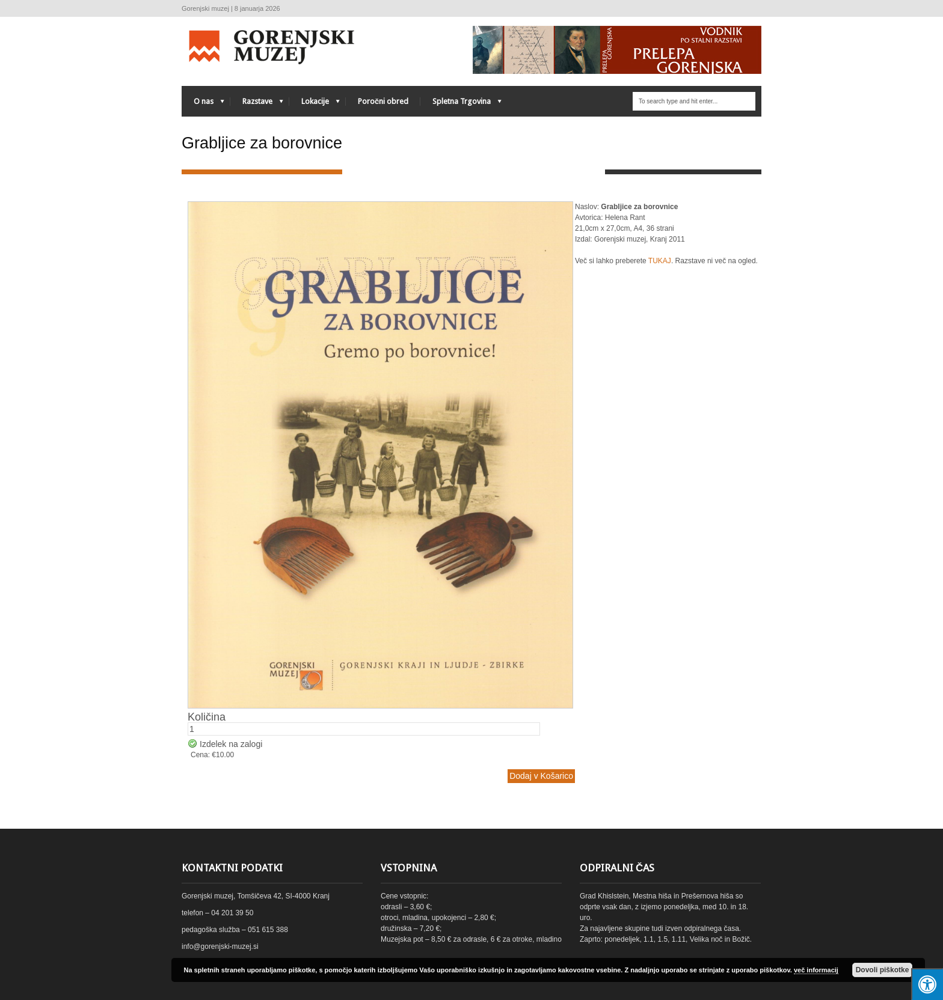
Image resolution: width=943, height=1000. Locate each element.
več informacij (816, 970)
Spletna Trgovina (461, 104)
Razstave (256, 104)
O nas (203, 104)
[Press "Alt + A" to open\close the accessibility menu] (927, 984)
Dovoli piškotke (882, 970)
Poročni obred (383, 101)
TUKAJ (659, 261)
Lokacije (314, 104)
